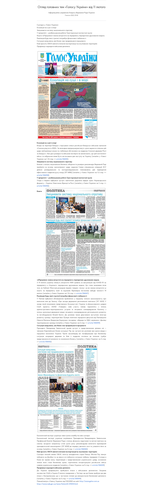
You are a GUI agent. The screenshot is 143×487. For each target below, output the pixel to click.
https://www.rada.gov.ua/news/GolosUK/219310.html (57, 484)
